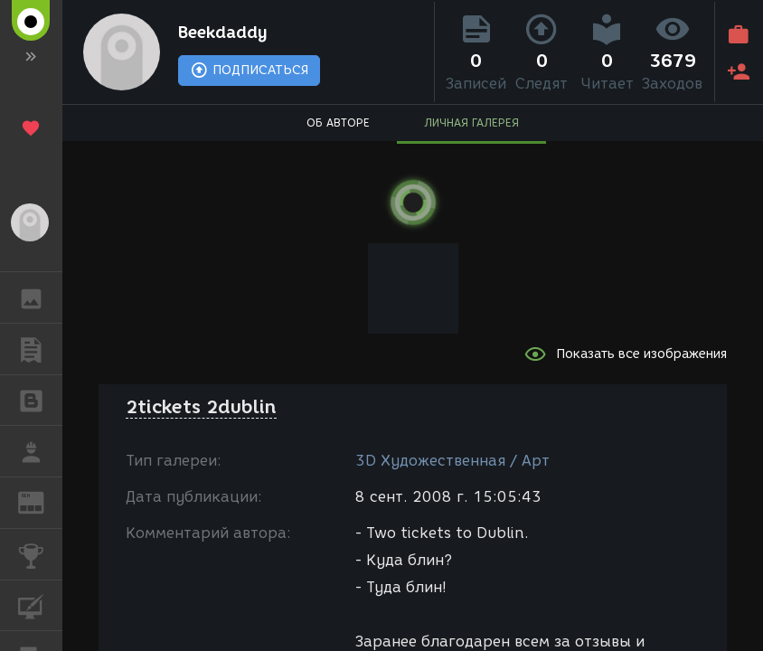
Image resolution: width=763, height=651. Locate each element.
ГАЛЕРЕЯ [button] (40, 297)
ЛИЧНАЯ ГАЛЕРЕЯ (471, 122)
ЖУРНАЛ (40, 501)
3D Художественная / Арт (452, 460)
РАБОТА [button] (40, 451)
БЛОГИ (40, 399)
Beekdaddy (223, 32)
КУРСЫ (40, 604)
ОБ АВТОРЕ (338, 122)
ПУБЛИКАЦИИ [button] (40, 349)
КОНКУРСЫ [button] (40, 554)
